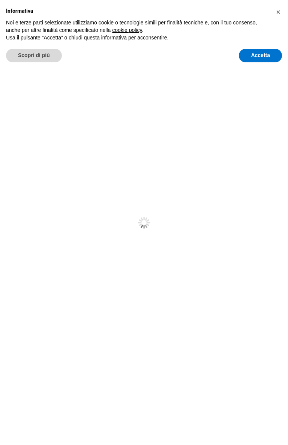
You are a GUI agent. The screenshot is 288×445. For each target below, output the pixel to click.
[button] (278, 387)
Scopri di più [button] (34, 430)
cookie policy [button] (127, 405)
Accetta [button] (260, 430)
